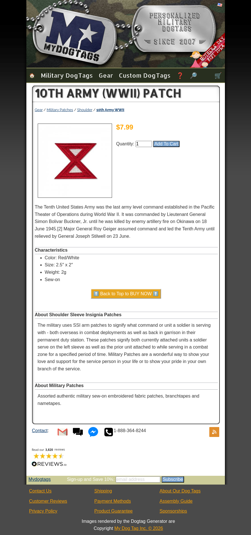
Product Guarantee (113, 511)
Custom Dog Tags (144, 75)
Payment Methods (112, 501)
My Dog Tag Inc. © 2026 (138, 528)
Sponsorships (173, 511)
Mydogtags (40, 479)
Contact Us (40, 491)
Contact (40, 430)
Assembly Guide (176, 501)
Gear (106, 75)
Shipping (103, 491)
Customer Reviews (48, 501)
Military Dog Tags (67, 75)
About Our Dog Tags (180, 491)
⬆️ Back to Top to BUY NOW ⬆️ (126, 293)
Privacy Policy (43, 511)
